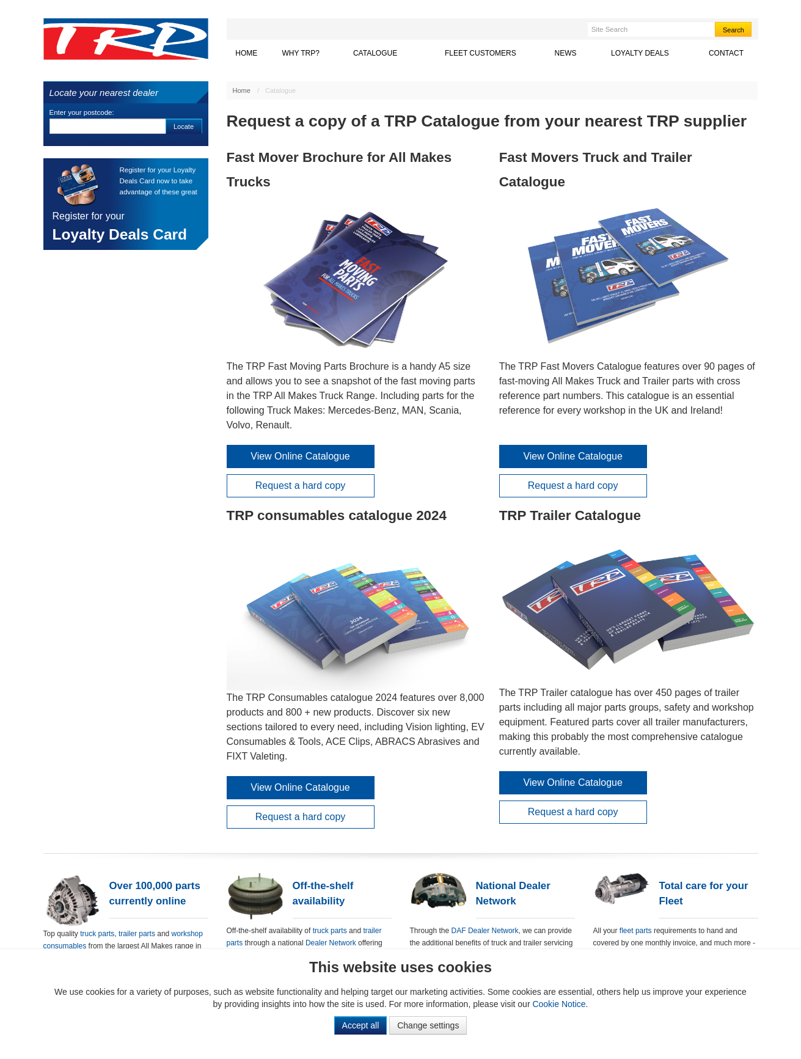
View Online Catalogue (300, 456)
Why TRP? (301, 53)
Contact (726, 53)
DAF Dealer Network (485, 930)
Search (733, 30)
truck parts (97, 933)
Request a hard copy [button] (300, 485)
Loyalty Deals (651, 53)
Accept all (360, 1025)
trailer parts (138, 933)
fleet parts (636, 930)
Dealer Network (330, 943)
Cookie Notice (558, 1004)
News (566, 53)
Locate (184, 126)
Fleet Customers (480, 53)
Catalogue (375, 53)
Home (246, 53)
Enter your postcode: (81, 112)
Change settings (428, 1025)
